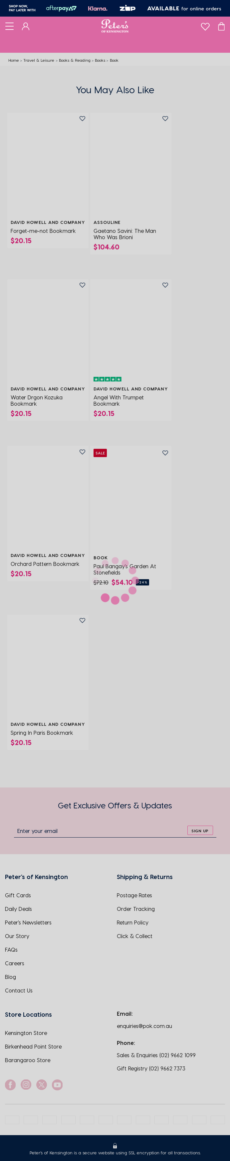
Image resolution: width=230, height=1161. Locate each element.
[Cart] (221, 26)
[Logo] (115, 26)
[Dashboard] (26, 26)
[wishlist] (205, 25)
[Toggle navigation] (9, 26)
